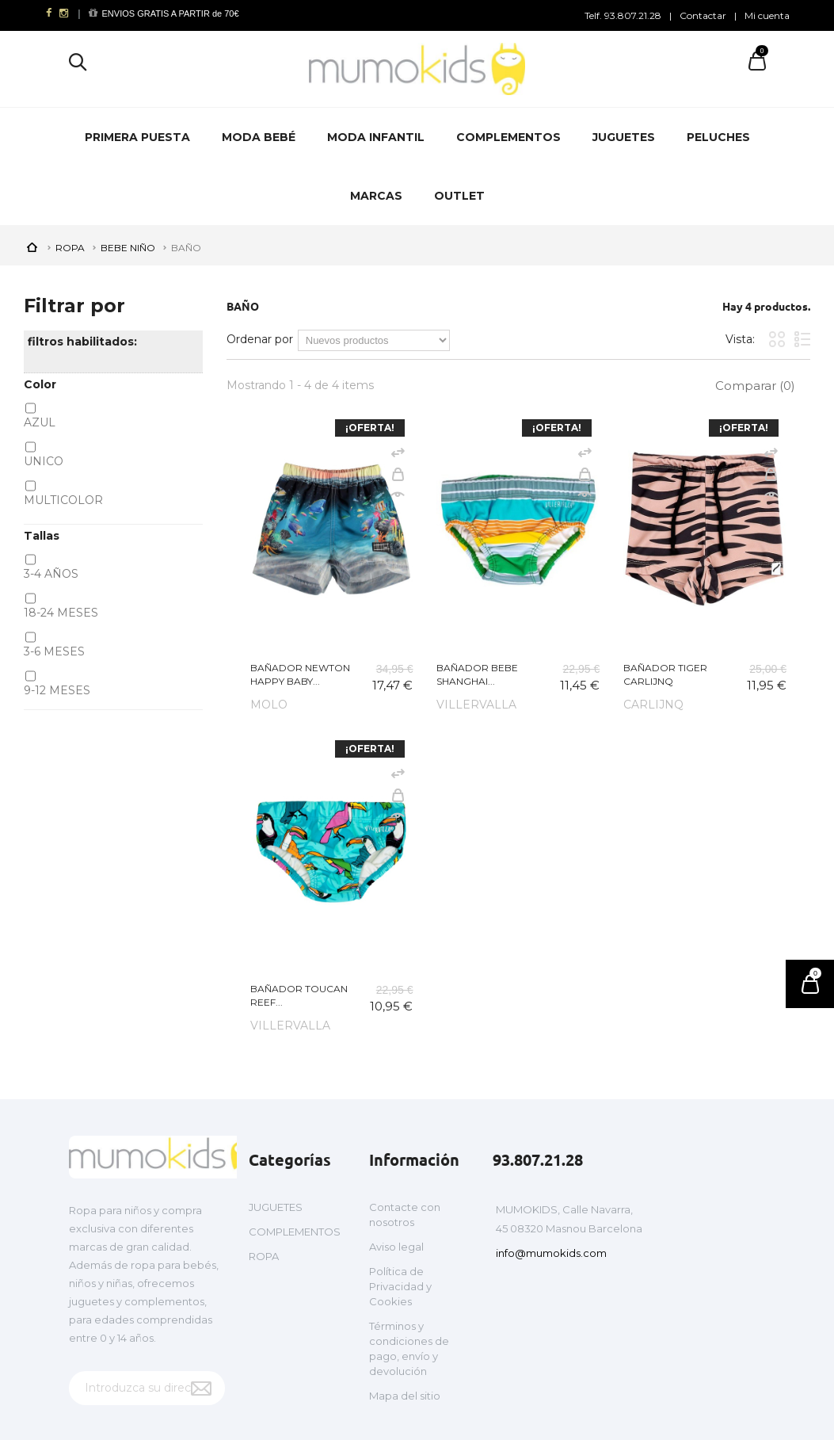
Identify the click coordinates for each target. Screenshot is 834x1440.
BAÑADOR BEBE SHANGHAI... (477, 674)
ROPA (264, 1256)
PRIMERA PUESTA (137, 137)
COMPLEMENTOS (508, 137)
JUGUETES (623, 137)
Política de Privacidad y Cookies (400, 1286)
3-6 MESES (54, 651)
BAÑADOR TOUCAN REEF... (299, 995)
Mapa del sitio (404, 1395)
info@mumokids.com (551, 1253)
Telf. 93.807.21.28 (623, 15)
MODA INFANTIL (376, 137)
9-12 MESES (57, 690)
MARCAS (376, 195)
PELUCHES (718, 137)
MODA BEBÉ (258, 137)
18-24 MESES (61, 612)
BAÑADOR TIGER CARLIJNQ (665, 674)
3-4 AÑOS (51, 574)
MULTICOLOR (63, 500)
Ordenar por (260, 339)
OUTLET (459, 195)
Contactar (703, 15)
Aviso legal (396, 1246)
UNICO (43, 461)
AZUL (39, 422)
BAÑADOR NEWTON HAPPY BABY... (300, 674)
